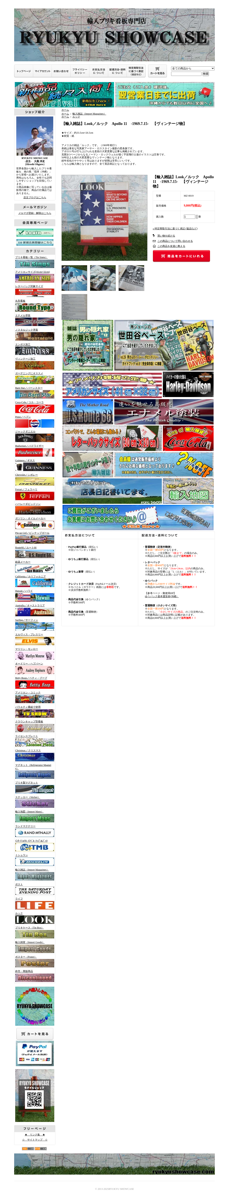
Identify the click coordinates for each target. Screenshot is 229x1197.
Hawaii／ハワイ (33, 595)
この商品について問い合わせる (175, 241)
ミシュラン (33, 860)
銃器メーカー (33, 566)
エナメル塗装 (33, 320)
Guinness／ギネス (33, 465)
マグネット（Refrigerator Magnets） (33, 771)
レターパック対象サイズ (33, 291)
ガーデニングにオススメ (33, 378)
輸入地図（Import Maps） (33, 816)
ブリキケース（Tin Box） (33, 932)
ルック (33, 918)
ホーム (65, 109)
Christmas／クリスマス (33, 755)
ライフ (33, 903)
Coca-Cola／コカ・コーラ (33, 407)
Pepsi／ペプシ (33, 421)
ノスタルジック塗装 (33, 334)
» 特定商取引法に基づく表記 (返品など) (175, 228)
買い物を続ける (166, 235)
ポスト (33, 889)
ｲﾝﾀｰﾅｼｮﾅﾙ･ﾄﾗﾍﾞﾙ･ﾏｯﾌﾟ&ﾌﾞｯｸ (33, 845)
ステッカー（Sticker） (33, 802)
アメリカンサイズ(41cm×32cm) (33, 276)
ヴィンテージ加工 (33, 363)
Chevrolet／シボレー (33, 479)
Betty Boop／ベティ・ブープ (33, 683)
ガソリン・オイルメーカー (33, 523)
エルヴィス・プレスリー (33, 639)
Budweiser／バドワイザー (33, 450)
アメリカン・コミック (33, 697)
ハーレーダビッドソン (33, 509)
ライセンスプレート (33, 741)
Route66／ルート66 (33, 552)
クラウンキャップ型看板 (33, 726)
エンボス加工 (33, 349)
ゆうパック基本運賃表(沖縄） (162, 596)
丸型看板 (33, 305)
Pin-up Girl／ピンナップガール (33, 537)
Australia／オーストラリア (33, 610)
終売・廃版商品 (33, 976)
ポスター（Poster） (33, 961)
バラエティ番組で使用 (33, 711)
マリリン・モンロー (33, 654)
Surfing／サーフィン (33, 625)
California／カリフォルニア (33, 581)
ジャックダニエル (33, 436)
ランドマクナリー (33, 831)
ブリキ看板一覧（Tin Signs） (33, 262)
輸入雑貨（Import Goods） (33, 947)
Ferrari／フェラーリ (33, 494)
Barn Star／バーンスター (33, 392)
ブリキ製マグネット (33, 787)
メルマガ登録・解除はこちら (34, 213)
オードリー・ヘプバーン (33, 668)
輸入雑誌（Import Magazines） (33, 874)
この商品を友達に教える (171, 246)
